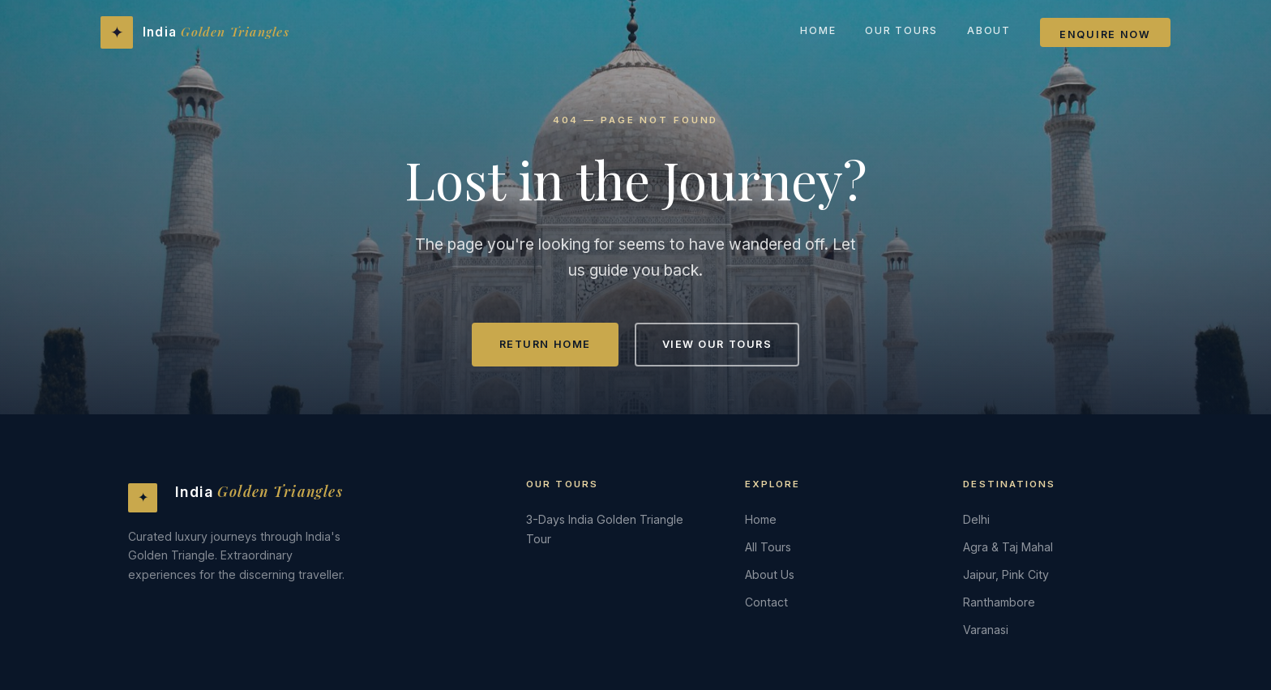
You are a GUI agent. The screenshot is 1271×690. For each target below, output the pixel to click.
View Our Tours (717, 344)
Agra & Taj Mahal (1008, 547)
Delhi (976, 519)
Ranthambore (999, 602)
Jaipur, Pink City (1006, 574)
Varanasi (985, 629)
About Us (769, 574)
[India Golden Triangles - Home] (195, 32)
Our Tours (901, 30)
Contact (766, 602)
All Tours (768, 547)
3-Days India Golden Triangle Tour (604, 529)
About (989, 30)
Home (818, 30)
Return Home (545, 344)
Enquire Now (1105, 34)
